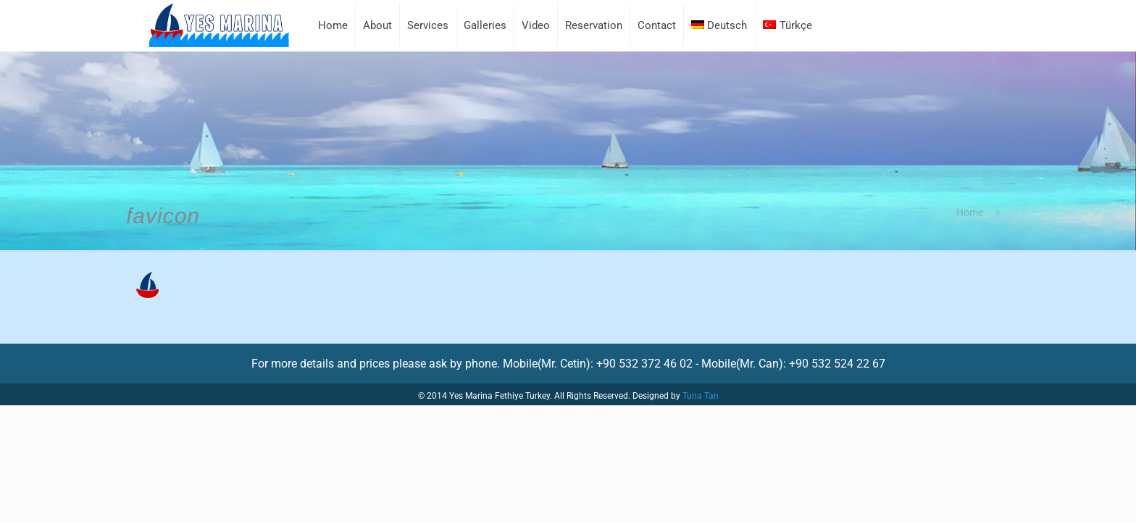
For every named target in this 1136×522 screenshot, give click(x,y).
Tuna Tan (700, 396)
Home (969, 212)
